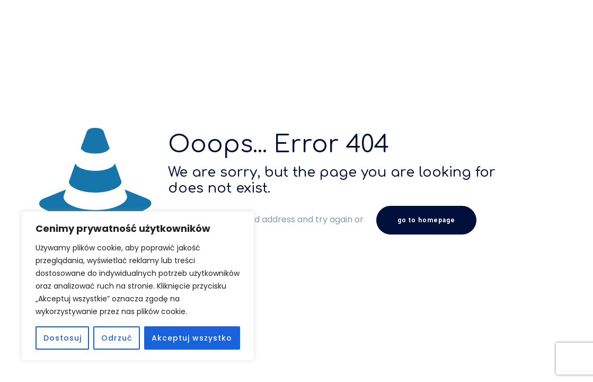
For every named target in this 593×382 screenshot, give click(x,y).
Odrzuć (116, 338)
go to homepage (426, 220)
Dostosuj (62, 338)
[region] (137, 286)
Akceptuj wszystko (192, 338)
